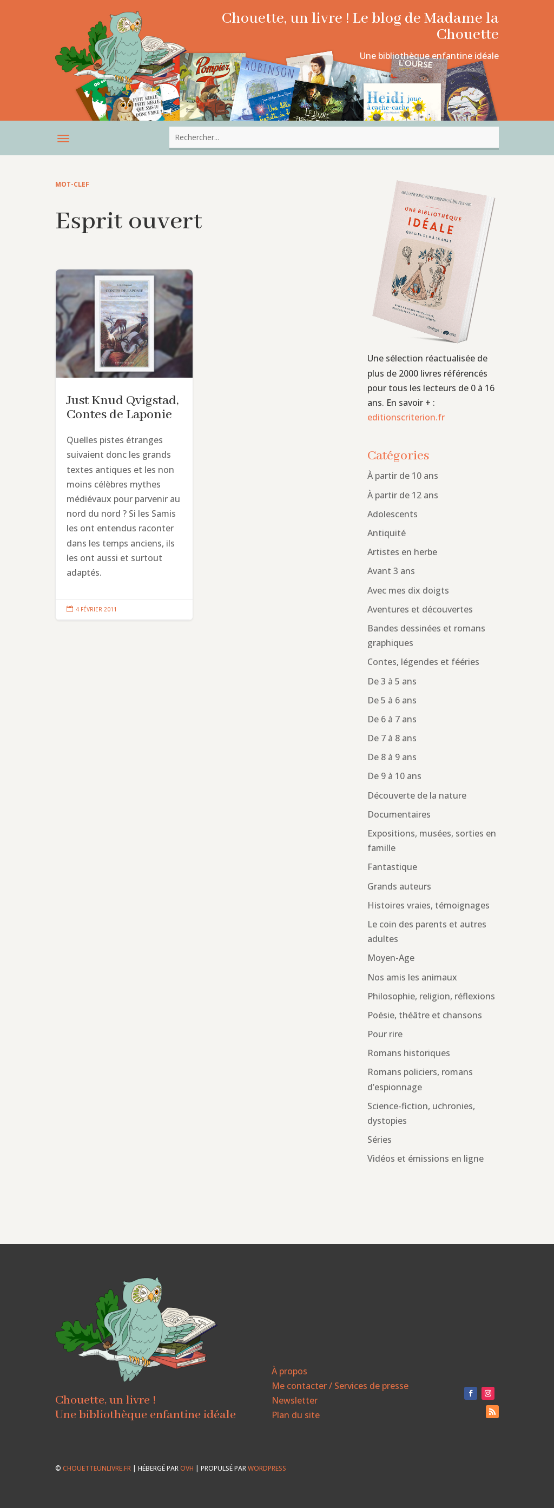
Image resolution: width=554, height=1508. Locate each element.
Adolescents (392, 514)
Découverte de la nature (416, 795)
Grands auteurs (399, 886)
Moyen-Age (390, 958)
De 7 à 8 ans (392, 738)
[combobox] (333, 137)
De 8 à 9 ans (392, 757)
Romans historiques (408, 1053)
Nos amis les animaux (412, 977)
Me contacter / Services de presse (340, 1386)
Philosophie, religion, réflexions (431, 996)
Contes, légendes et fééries (423, 662)
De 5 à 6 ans (392, 700)
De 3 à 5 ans (392, 681)
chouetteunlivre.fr (97, 1468)
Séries (379, 1139)
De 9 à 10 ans (394, 776)
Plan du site (296, 1415)
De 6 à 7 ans (392, 719)
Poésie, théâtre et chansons (424, 1015)
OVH (187, 1468)
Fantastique (392, 867)
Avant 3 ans (391, 571)
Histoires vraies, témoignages (428, 905)
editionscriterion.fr (406, 417)
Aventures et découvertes (420, 609)
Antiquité (386, 533)
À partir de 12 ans (402, 495)
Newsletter (295, 1400)
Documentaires (399, 814)
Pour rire (385, 1034)
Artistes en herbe (402, 552)
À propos (289, 1371)
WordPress (267, 1468)
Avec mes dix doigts (408, 590)
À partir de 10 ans (402, 476)
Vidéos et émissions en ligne (425, 1158)
